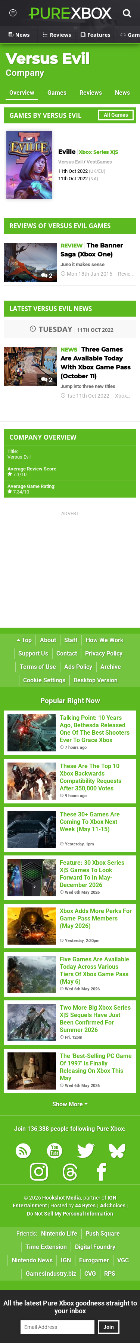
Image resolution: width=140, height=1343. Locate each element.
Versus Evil (48, 58)
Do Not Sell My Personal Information (70, 1214)
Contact (66, 653)
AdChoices (112, 1206)
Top (24, 640)
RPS (109, 1273)
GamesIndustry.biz (51, 1273)
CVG (90, 1273)
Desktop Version (96, 680)
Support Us (33, 653)
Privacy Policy (103, 653)
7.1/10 (20, 474)
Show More (70, 1104)
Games (56, 92)
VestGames (99, 162)
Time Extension (46, 1246)
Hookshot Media (61, 1198)
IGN (66, 1260)
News (122, 92)
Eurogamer (94, 1260)
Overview (21, 92)
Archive (110, 666)
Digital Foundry (95, 1246)
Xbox (121, 396)
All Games (116, 115)
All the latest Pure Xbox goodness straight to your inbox (70, 1307)
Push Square (102, 1233)
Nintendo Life (59, 1233)
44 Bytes (85, 1206)
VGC (123, 1260)
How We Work (105, 640)
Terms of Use (38, 666)
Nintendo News (32, 1260)
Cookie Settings (44, 680)
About (48, 640)
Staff (71, 640)
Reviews (91, 92)
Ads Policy (78, 666)
